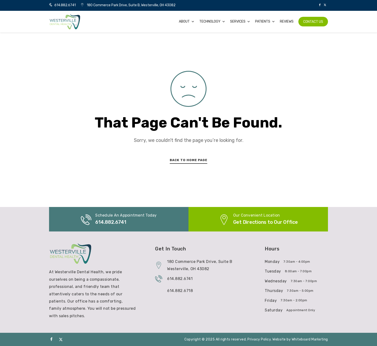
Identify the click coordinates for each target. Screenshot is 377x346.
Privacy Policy (259, 339)
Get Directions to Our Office (265, 222)
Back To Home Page (188, 160)
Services (240, 21)
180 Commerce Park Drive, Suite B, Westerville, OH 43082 (131, 5)
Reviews (287, 21)
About (187, 21)
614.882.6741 (62, 5)
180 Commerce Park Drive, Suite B (199, 261)
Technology (212, 21)
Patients (265, 21)
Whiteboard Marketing (310, 339)
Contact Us (313, 22)
